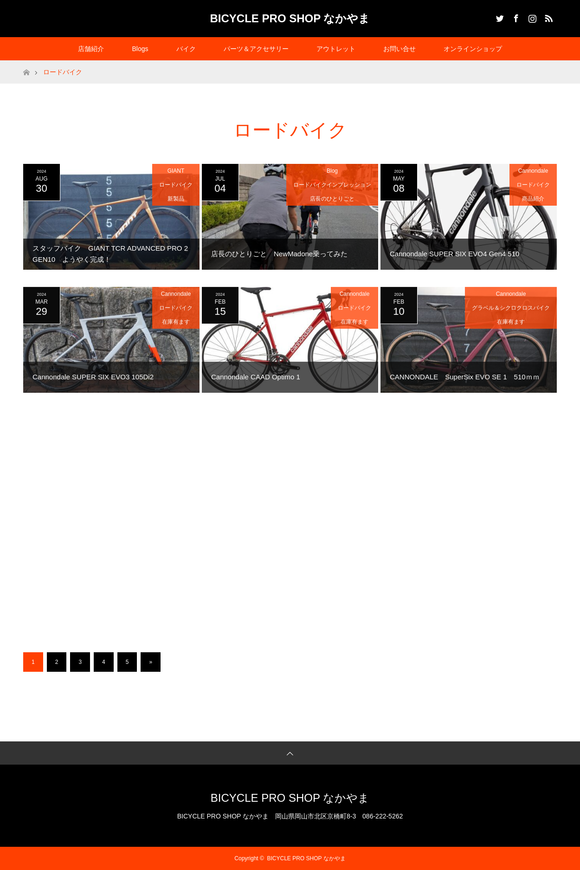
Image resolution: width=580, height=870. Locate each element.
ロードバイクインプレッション (332, 185)
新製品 (176, 198)
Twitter (499, 17)
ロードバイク (176, 185)
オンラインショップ (473, 48)
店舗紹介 (91, 48)
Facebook (515, 17)
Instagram (531, 17)
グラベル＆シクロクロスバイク (511, 312)
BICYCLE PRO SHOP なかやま (290, 18)
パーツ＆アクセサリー (256, 48)
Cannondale (533, 171)
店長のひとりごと (332, 198)
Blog (332, 171)
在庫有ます (176, 326)
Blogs (140, 48)
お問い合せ (399, 48)
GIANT (176, 171)
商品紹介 (533, 198)
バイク (186, 48)
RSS (547, 17)
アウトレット (335, 48)
